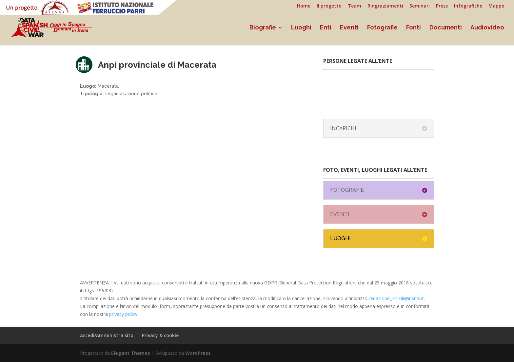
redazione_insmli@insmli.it (396, 298)
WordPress (198, 353)
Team (354, 6)
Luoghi (301, 28)
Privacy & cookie (160, 335)
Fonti (413, 28)
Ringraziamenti (385, 6)
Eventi (349, 28)
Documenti (445, 28)
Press (442, 6)
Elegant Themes (130, 353)
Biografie (262, 28)
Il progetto (329, 6)
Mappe (496, 6)
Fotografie (382, 28)
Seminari (419, 6)
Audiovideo (487, 28)
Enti (325, 28)
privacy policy (123, 314)
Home (303, 6)
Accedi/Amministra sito (106, 335)
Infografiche (468, 6)
